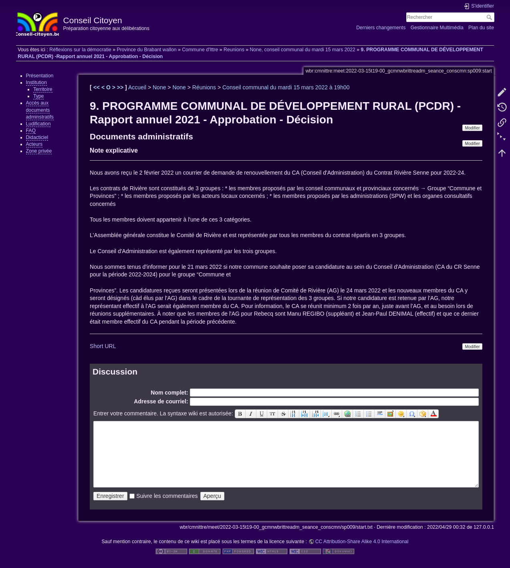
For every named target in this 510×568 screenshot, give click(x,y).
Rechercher (490, 17)
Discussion (115, 371)
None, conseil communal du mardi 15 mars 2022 (302, 49)
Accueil (137, 87)
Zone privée (39, 151)
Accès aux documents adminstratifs (40, 109)
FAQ (31, 130)
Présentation (40, 76)
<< (97, 87)
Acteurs (34, 144)
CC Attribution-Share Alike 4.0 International (362, 541)
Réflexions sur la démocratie (80, 49)
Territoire (42, 89)
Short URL (103, 346)
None (159, 87)
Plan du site (481, 27)
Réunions (204, 87)
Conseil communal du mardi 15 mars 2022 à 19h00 (286, 87)
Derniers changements (380, 27)
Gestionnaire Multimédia (437, 27)
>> (121, 87)
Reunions (234, 49)
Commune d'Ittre (200, 49)
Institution (36, 82)
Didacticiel (37, 137)
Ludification (38, 124)
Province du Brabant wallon (146, 49)
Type (38, 96)
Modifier (472, 127)
